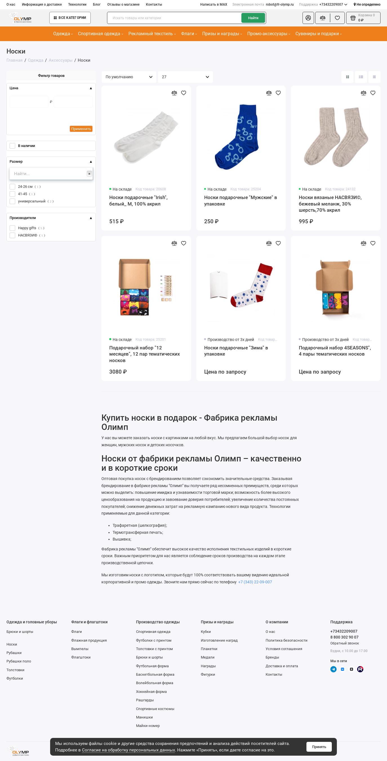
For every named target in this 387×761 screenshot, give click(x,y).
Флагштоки (81, 657)
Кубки (206, 632)
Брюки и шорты (19, 632)
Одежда (63, 33)
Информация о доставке (42, 4)
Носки (11, 644)
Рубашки (14, 653)
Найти (253, 18)
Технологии (77, 4)
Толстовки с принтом (154, 649)
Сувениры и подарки (318, 33)
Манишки (144, 717)
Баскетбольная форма (155, 674)
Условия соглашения (284, 649)
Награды (208, 666)
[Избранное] (337, 18)
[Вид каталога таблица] (374, 77)
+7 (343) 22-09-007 (254, 582)
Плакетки (209, 649)
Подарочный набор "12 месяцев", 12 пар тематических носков (144, 354)
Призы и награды (222, 33)
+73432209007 (323, 5)
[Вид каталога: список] (361, 77)
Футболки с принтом (154, 640)
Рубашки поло (18, 661)
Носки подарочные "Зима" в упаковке (236, 351)
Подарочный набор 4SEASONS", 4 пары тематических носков (335, 351)
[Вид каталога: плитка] (347, 77)
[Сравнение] (322, 18)
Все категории (70, 18)
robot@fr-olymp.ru (263, 5)
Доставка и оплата (282, 666)
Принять (319, 747)
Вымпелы (79, 649)
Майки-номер (148, 726)
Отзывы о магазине (123, 4)
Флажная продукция (89, 640)
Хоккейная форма (151, 691)
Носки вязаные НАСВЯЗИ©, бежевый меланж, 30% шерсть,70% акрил (330, 204)
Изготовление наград (219, 640)
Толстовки (15, 670)
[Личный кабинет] (308, 18)
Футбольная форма (152, 666)
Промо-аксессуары (268, 33)
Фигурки (208, 674)
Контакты (154, 4)
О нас (10, 4)
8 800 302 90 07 (344, 637)
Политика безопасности (287, 640)
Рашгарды (145, 700)
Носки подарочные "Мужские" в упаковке (240, 200)
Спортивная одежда (100, 33)
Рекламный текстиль (152, 33)
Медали (208, 657)
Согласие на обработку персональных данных (128, 750)
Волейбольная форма (154, 683)
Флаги (189, 33)
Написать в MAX (213, 4)
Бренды (272, 657)
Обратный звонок (344, 643)
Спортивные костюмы (155, 709)
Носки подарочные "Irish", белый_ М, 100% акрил (138, 200)
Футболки (14, 678)
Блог (97, 4)
